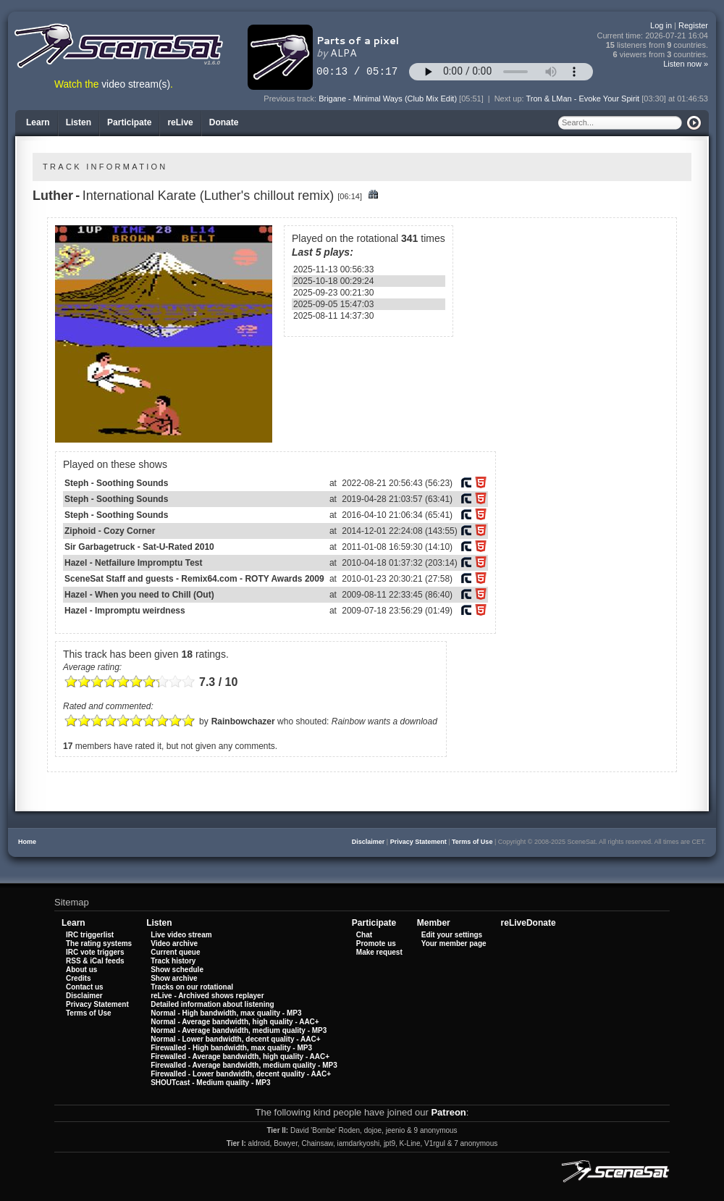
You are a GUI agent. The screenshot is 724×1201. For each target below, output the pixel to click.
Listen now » (685, 63)
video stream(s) (135, 84)
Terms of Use (472, 841)
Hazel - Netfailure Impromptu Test (133, 563)
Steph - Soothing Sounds (116, 483)
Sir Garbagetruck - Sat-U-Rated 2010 (139, 547)
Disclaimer (368, 841)
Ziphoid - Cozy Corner (109, 531)
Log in (661, 25)
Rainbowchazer (243, 721)
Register (693, 25)
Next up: (510, 98)
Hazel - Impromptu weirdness (124, 611)
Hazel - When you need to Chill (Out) (139, 595)
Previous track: (291, 98)
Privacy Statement (418, 841)
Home (27, 841)
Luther (53, 195)
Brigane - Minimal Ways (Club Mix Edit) (388, 98)
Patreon (448, 1112)
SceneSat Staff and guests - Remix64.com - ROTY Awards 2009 (194, 579)
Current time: (653, 36)
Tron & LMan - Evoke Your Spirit (582, 98)
